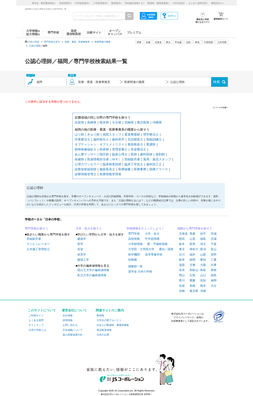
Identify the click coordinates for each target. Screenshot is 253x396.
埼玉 (203, 244)
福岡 (214, 280)
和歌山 (194, 270)
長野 (214, 254)
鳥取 (203, 270)
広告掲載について (73, 330)
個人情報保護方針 (73, 334)
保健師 (79, 159)
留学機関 (134, 254)
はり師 (79, 134)
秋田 (182, 238)
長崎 (192, 285)
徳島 (214, 275)
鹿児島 (194, 291)
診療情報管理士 (85, 174)
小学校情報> (100, 3)
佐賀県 (79, 122)
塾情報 (100, 315)
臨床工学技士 (133, 164)
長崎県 (91, 122)
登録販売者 (132, 159)
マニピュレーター (38, 244)
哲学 (80, 244)
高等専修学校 (153, 254)
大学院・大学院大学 (141, 249)
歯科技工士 (154, 164)
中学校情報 (152, 238)
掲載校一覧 (135, 266)
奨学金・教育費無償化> (44, 3)
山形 (192, 238)
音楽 (80, 249)
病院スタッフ (112, 134)
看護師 (151, 144)
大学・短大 (152, 233)
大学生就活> (179, 3)
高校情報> (65, 3)
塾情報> (116, 3)
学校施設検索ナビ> (134, 3)
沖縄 (203, 291)
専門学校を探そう (36, 228)
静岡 (192, 259)
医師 (134, 154)
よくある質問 (36, 320)
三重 (214, 259)
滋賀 (182, 264)
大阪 (203, 264)
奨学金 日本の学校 (140, 271)
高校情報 (134, 238)
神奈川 (194, 249)
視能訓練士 (154, 139)
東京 (182, 249)
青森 (192, 233)
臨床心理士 (120, 154)
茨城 (214, 238)
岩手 (203, 233)
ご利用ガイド (36, 315)
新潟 (203, 249)
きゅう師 (93, 134)
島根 (214, 270)
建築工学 (83, 259)
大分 (214, 285)
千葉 (214, 244)
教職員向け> (217, 3)
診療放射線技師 (85, 169)
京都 (192, 264)
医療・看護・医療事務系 (77, 42)
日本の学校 (33, 42)
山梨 (203, 254)
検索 (216, 82)
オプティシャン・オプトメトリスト (99, 144)
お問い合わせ (70, 325)
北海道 (158, 42)
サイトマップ (36, 325)
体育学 (81, 254)
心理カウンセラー (87, 164)
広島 (192, 275)
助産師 (104, 149)
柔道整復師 (132, 134)
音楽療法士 (138, 149)
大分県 (116, 122)
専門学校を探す (52, 42)
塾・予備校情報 (157, 244)
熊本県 (104, 122)
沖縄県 (157, 122)
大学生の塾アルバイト (109, 320)
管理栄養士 (120, 149)
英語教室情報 (104, 330)
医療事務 (140, 169)
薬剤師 (160, 154)
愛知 (203, 259)
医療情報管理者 (110, 174)
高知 (203, 280)
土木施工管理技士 (38, 249)
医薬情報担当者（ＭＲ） (104, 159)
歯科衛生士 (101, 139)
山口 (203, 275)
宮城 (214, 233)
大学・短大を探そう (89, 228)
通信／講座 (166, 249)
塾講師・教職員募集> (158, 3)
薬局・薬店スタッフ (157, 159)
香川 (182, 280)
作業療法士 (82, 139)
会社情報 (68, 315)
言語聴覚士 (135, 139)
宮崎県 (129, 122)
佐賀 (182, 285)
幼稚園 (132, 259)
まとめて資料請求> (198, 3)
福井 (192, 254)
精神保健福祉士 (85, 149)
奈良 (182, 270)
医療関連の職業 (103, 42)
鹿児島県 (143, 122)
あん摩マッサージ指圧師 (92, 154)
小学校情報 (135, 244)
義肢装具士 (107, 169)
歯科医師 (146, 154)
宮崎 (182, 291)
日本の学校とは (37, 330)
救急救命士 (135, 144)
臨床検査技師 (112, 164)
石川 (182, 254)
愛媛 (192, 280)
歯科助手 (118, 139)
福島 (203, 238)
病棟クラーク (158, 169)
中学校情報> (82, 3)
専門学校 (134, 233)
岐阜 (182, 259)
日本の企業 (103, 334)
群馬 (192, 244)
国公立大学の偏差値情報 (93, 270)
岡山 (182, 275)
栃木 (182, 244)
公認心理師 (34, 45)
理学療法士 (151, 134)
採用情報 (68, 320)
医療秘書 (124, 169)
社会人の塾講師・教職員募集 (113, 325)
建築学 (81, 238)
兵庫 (214, 264)
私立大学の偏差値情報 (91, 275)
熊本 (203, 285)
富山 (214, 249)
